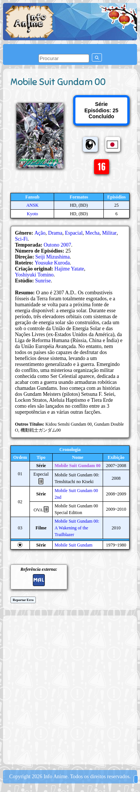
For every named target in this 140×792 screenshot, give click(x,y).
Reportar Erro (23, 600)
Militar (109, 233)
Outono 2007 (57, 245)
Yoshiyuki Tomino (34, 275)
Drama (55, 233)
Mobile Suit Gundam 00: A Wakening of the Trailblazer (77, 528)
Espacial (74, 233)
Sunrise (43, 281)
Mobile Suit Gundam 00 (77, 465)
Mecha (92, 233)
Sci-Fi (21, 239)
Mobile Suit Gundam (73, 545)
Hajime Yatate (69, 269)
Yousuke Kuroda (52, 263)
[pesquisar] (63, 58)
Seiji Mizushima (52, 257)
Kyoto (32, 213)
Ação (40, 233)
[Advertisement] (70, 689)
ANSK (32, 205)
